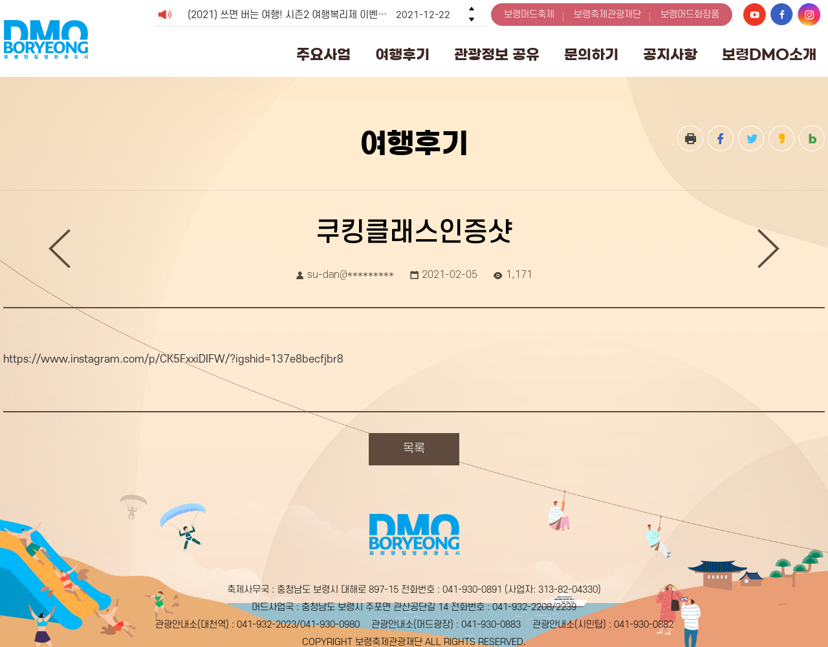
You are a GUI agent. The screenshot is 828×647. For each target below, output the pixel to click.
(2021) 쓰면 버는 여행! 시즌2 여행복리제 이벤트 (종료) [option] (319, 15)
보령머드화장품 (689, 14)
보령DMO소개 (769, 54)
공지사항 (670, 54)
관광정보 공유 (496, 54)
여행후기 (402, 54)
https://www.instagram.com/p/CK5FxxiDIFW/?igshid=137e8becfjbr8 (173, 359)
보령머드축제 (529, 14)
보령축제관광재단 (607, 14)
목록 (414, 449)
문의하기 (591, 54)
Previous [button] (471, 8)
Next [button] (471, 19)
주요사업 (323, 54)
